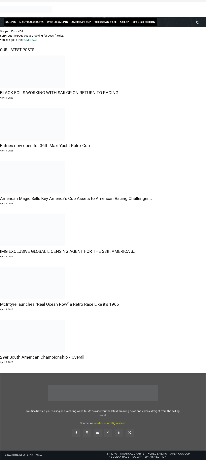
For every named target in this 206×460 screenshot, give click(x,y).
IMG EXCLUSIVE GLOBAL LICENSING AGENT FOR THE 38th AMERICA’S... (68, 251)
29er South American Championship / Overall (42, 357)
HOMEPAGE (29, 39)
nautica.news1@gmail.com (110, 423)
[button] (197, 22)
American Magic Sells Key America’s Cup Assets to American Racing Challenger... (76, 198)
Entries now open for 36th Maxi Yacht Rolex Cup (45, 145)
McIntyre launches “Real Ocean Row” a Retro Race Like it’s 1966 (59, 304)
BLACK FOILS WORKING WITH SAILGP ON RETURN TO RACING (59, 92)
